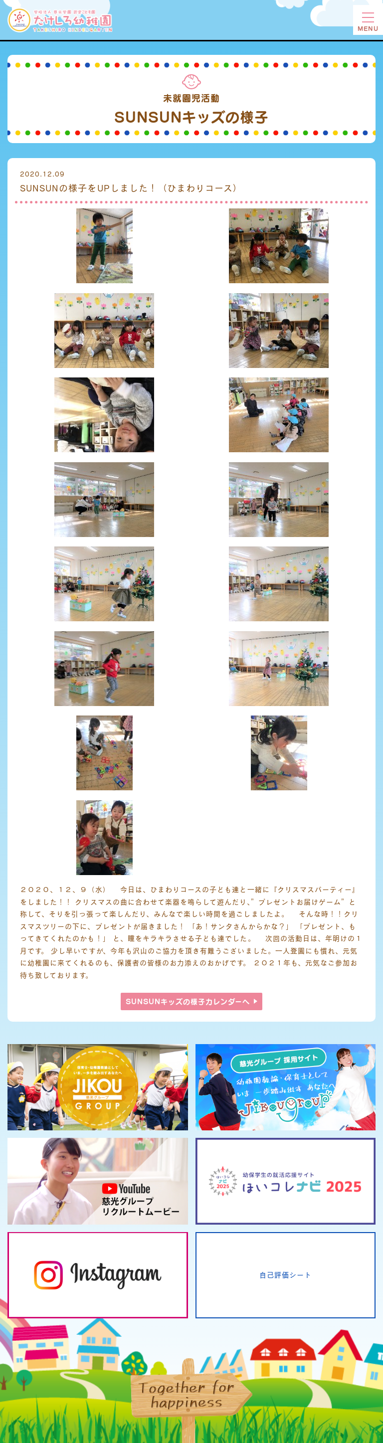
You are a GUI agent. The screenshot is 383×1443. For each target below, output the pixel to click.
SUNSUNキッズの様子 (188, 1001)
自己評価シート (285, 1274)
